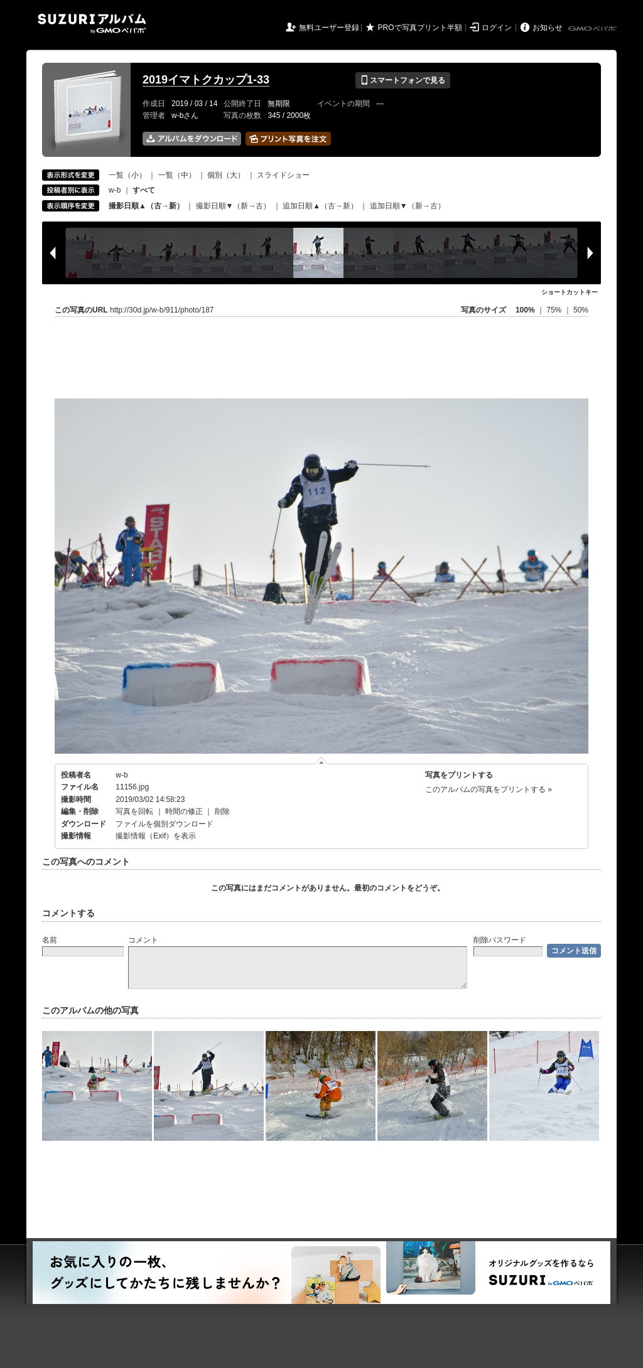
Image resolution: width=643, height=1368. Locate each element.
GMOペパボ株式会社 (593, 29)
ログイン (497, 27)
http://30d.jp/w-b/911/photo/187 (161, 310)
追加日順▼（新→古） (407, 205)
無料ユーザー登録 (329, 27)
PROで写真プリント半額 (420, 27)
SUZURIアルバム (92, 23)
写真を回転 (134, 811)
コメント (143, 940)
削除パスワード (499, 940)
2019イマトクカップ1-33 (206, 79)
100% (525, 310)
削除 (222, 811)
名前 (49, 940)
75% (554, 310)
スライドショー (283, 175)
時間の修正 (184, 811)
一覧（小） (127, 175)
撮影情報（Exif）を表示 (156, 835)
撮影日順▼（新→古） (233, 205)
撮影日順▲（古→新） (146, 205)
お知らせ (547, 27)
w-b (115, 190)
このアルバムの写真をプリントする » (488, 789)
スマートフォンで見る (402, 80)
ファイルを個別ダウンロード (164, 824)
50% (580, 310)
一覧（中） (177, 175)
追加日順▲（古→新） (320, 205)
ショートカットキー (569, 292)
